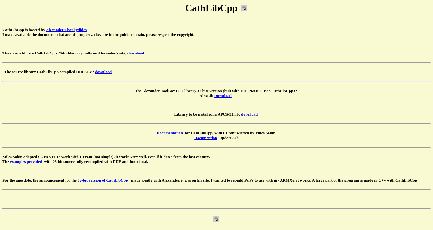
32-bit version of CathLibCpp (103, 180)
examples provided (26, 161)
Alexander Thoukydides (66, 29)
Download (223, 95)
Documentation (170, 133)
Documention (205, 137)
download (135, 53)
